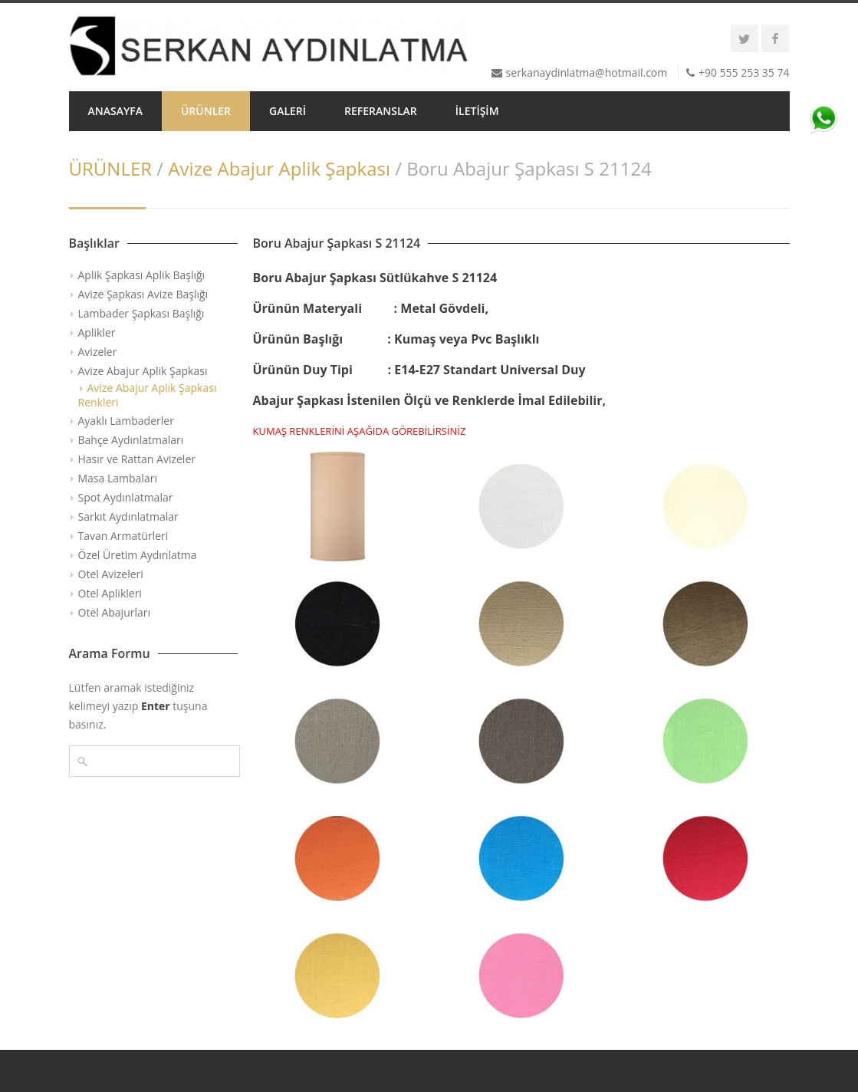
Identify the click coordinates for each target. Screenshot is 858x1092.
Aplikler (97, 332)
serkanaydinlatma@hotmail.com (587, 72)
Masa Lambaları (117, 478)
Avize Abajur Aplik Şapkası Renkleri (147, 395)
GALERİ (287, 111)
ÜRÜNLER (206, 111)
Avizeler (97, 351)
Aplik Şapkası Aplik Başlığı (141, 275)
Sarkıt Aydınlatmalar (128, 516)
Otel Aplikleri (110, 593)
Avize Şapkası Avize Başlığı (143, 294)
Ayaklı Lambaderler (126, 420)
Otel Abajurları (114, 612)
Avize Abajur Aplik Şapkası (279, 168)
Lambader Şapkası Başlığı (141, 313)
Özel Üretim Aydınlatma (137, 555)
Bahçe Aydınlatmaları (131, 440)
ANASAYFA (115, 111)
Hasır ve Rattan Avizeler (137, 459)
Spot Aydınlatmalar (125, 497)
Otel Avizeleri (110, 574)
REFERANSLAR (380, 111)
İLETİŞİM (477, 111)
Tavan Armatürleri (123, 535)
